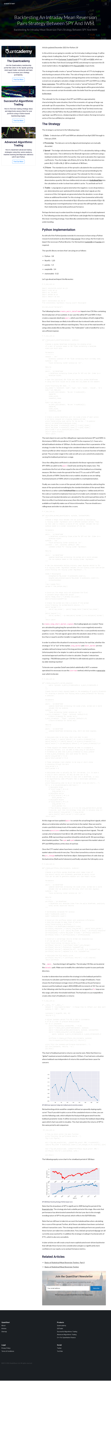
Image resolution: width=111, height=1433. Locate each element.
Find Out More (18, 79)
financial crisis (47, 1261)
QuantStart (9, 3)
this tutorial (75, 239)
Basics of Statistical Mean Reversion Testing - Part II (65, 1315)
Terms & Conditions (7, 1403)
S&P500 (64, 66)
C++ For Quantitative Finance (66, 1390)
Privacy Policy (89, 1347)
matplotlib (89, 242)
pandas (99, 242)
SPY (85, 59)
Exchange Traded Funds (68, 59)
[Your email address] (68, 1340)
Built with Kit (74, 1352)
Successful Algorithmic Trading (18, 102)
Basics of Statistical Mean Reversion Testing (62, 1319)
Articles (3, 1381)
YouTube (60, 1403)
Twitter (59, 1400)
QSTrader (60, 1381)
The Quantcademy (18, 61)
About (3, 1378)
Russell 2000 (79, 66)
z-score (68, 87)
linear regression (48, 84)
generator (101, 693)
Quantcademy (61, 1378)
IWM (92, 59)
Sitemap (4, 1384)
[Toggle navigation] (106, 4)
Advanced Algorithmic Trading (18, 143)
